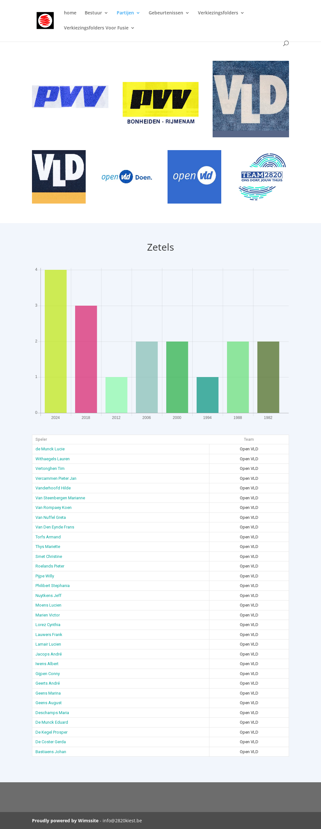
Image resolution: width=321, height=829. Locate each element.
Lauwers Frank (48, 634)
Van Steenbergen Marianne (60, 497)
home (70, 13)
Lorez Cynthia (47, 624)
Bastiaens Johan (50, 751)
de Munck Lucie (50, 449)
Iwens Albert (47, 663)
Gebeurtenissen (166, 13)
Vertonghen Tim (50, 468)
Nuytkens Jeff (48, 595)
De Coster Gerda (50, 741)
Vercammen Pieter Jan (55, 478)
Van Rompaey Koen (53, 507)
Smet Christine (48, 556)
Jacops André (48, 654)
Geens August (48, 702)
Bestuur (93, 13)
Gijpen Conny (47, 673)
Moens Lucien (48, 605)
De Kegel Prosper (51, 732)
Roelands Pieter (49, 566)
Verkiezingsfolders (218, 13)
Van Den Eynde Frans (54, 527)
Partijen (125, 13)
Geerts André (47, 683)
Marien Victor (47, 615)
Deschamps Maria (52, 712)
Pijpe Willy (44, 576)
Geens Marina (48, 693)
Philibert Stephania (52, 585)
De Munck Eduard (51, 722)
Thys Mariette (47, 546)
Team (249, 439)
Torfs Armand (48, 537)
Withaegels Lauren (52, 458)
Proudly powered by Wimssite (65, 820)
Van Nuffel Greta (50, 517)
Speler (41, 439)
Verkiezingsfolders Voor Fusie (96, 28)
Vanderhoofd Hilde (53, 488)
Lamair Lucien (48, 644)
